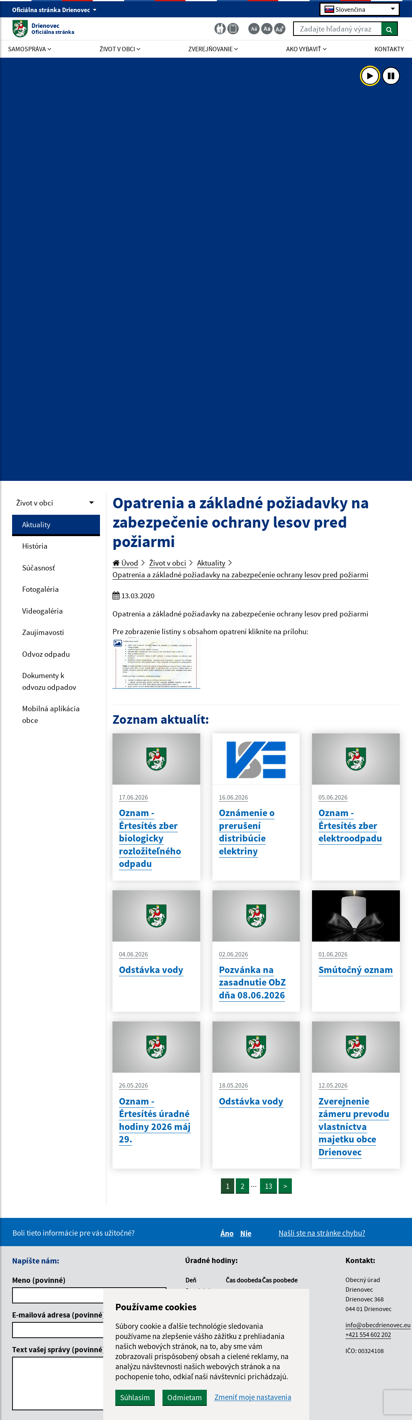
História (35, 546)
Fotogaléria (40, 589)
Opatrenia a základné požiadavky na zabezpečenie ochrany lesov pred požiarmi (240, 574)
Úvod (125, 563)
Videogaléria (42, 611)
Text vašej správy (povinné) (58, 1349)
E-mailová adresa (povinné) (58, 1315)
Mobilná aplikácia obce (51, 714)
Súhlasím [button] (135, 1397)
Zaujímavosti (43, 632)
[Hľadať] (389, 28)
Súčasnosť (38, 567)
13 (268, 1186)
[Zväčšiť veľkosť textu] (279, 28)
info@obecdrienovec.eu (378, 1325)
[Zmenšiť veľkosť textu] (254, 28)
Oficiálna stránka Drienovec (54, 10)
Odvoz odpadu (46, 654)
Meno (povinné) (39, 1280)
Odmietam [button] (184, 1397)
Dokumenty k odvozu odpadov (49, 681)
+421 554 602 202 (368, 1334)
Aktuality (36, 524)
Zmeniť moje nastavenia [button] (252, 1397)
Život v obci (34, 502)
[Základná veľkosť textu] (267, 28)
